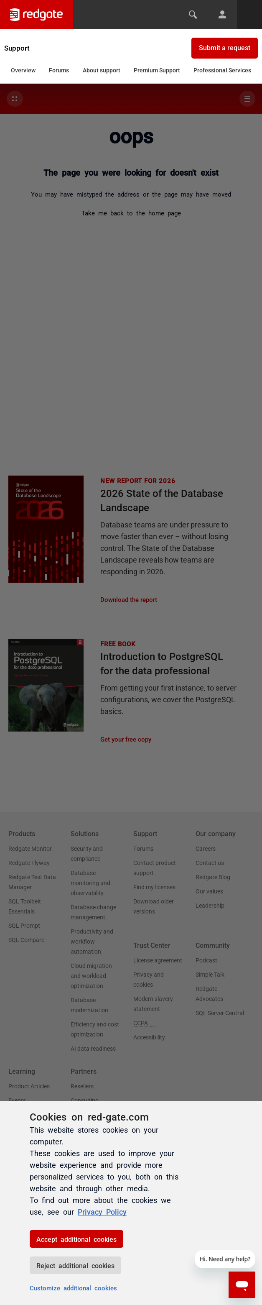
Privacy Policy (102, 1211)
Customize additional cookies (73, 1288)
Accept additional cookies (76, 1239)
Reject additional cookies (75, 1265)
